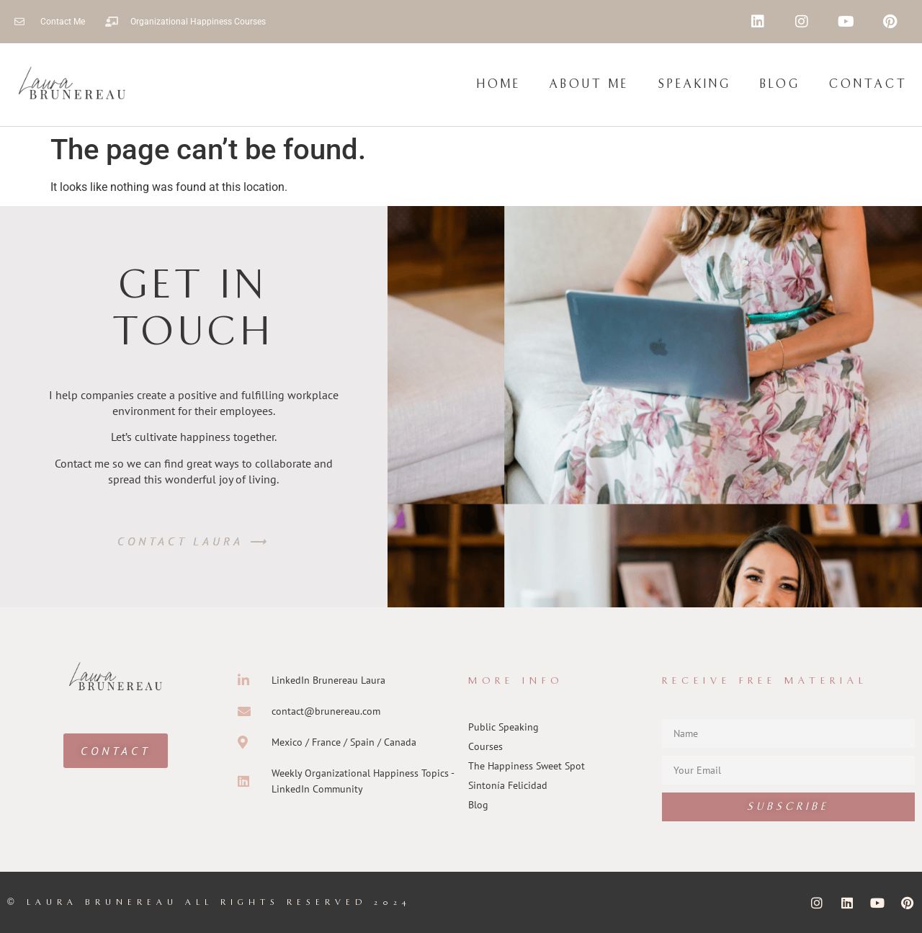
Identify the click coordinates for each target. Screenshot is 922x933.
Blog (780, 84)
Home (499, 84)
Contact (868, 84)
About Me (589, 84)
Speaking (694, 84)
